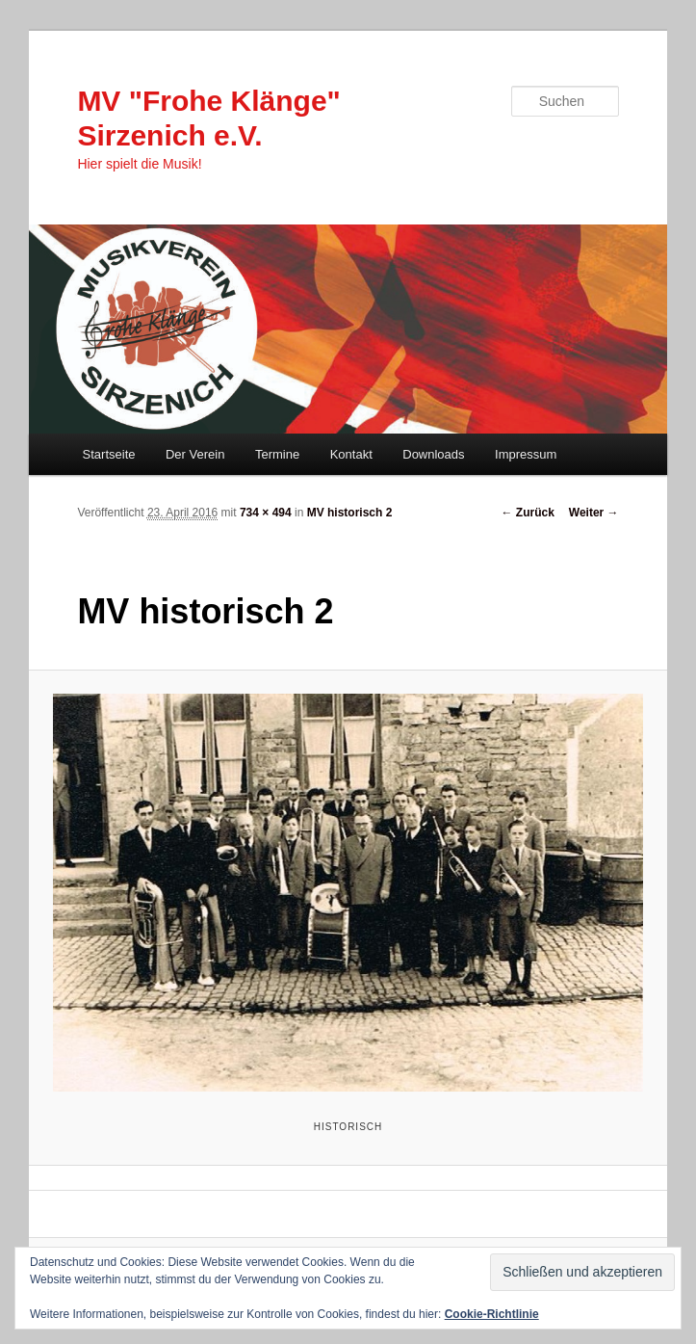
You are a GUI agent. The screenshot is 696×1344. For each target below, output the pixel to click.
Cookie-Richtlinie (492, 1314)
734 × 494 (266, 512)
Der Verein (195, 454)
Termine (277, 454)
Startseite (109, 454)
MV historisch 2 (350, 512)
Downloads (433, 454)
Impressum (525, 454)
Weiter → (594, 512)
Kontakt (351, 454)
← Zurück (527, 512)
